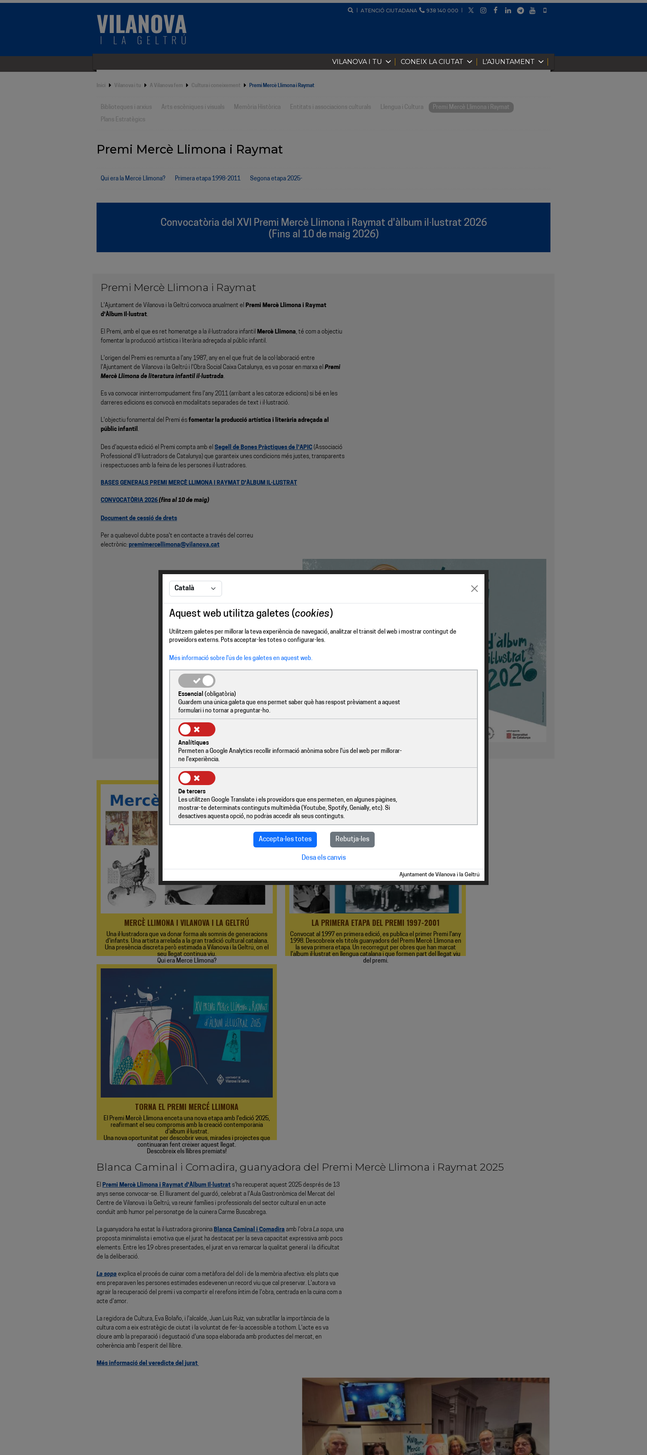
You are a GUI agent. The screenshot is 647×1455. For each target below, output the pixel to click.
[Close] (474, 614)
